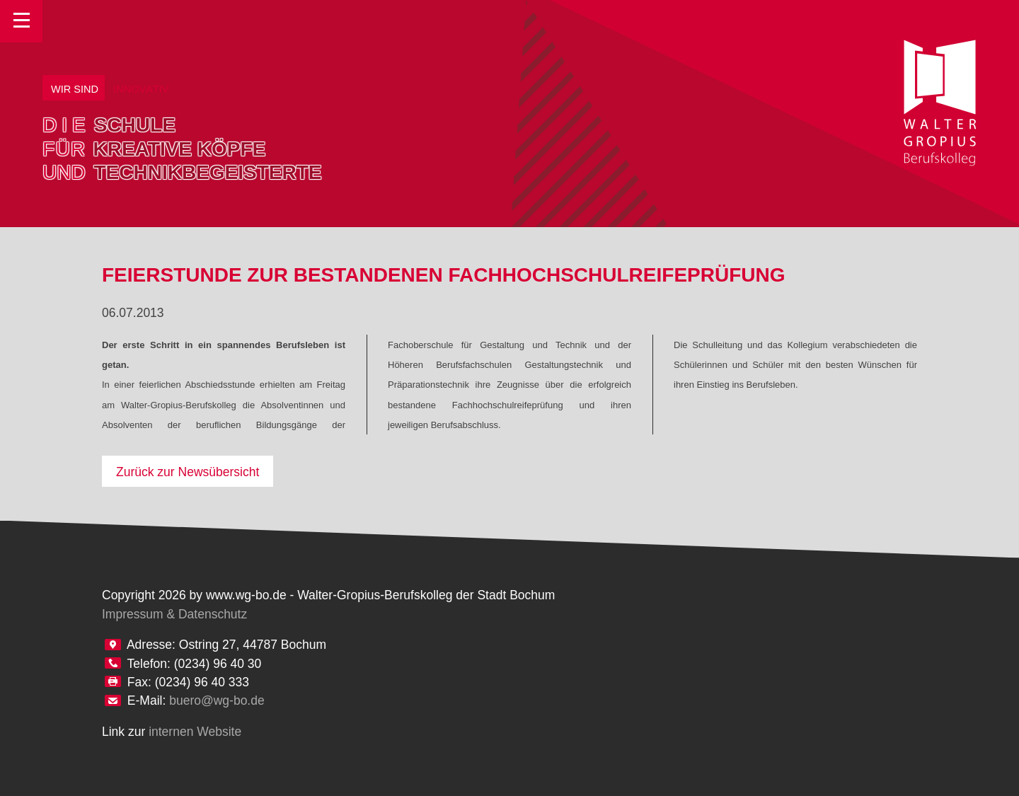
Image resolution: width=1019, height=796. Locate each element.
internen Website (195, 732)
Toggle (21, 21)
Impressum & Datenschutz (174, 614)
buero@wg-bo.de (217, 700)
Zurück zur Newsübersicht (187, 472)
